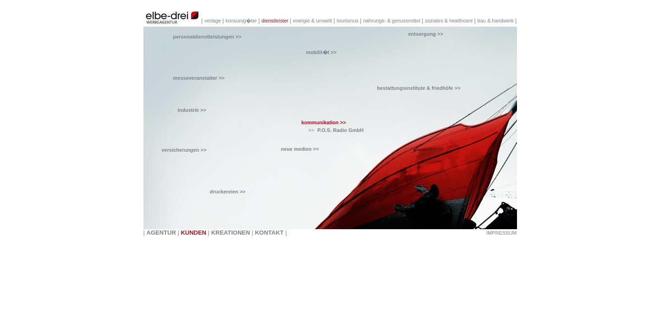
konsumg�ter (242, 20)
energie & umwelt (313, 20)
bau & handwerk (497, 20)
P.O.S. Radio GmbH (341, 130)
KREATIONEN (230, 232)
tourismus (348, 20)
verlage (213, 20)
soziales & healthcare (449, 20)
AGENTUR (161, 232)
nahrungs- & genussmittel (392, 20)
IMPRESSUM (501, 233)
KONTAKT (269, 232)
